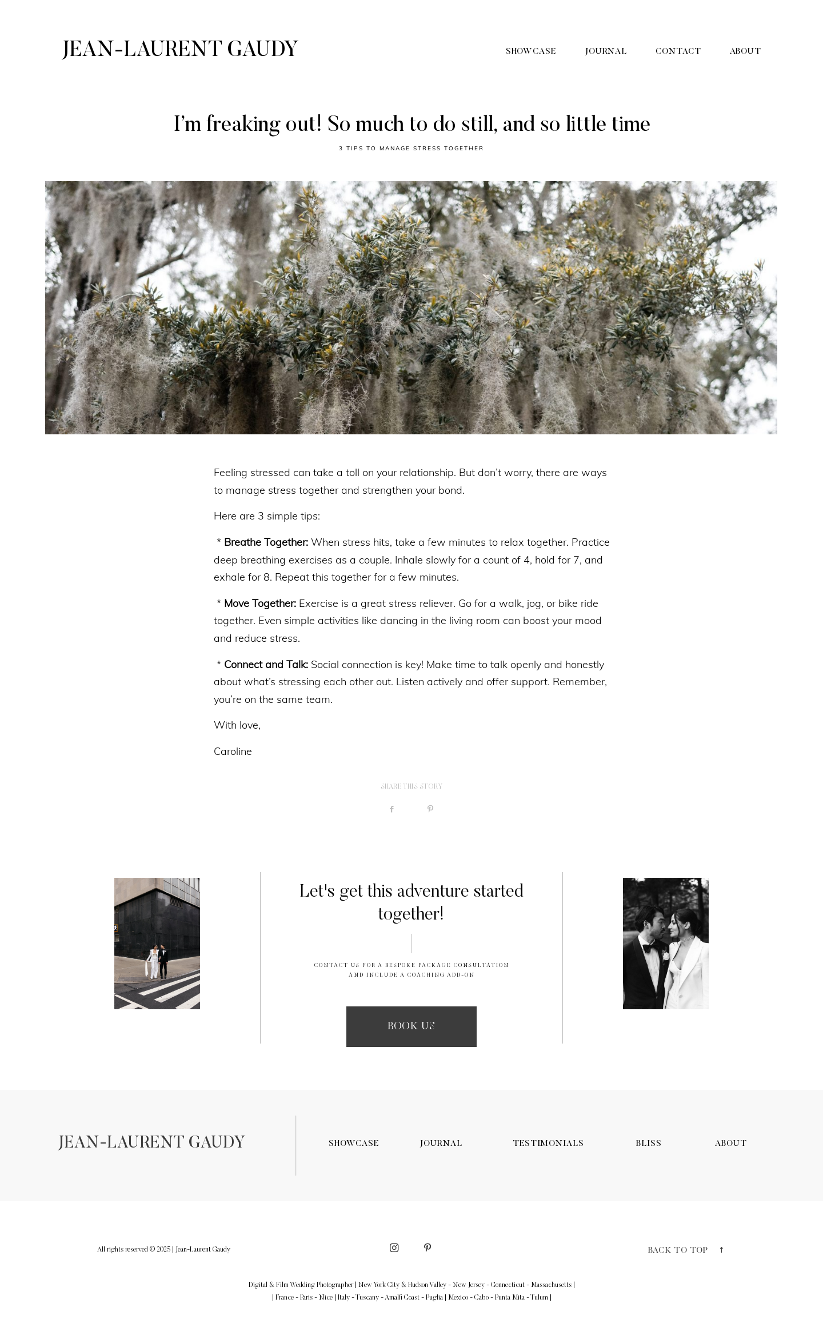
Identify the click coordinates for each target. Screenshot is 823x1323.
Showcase (531, 51)
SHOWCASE (354, 1144)
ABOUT (731, 1144)
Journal (606, 51)
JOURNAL (441, 1144)
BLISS (649, 1144)
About (746, 51)
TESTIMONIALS (548, 1144)
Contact (678, 51)
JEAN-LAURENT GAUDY (152, 1144)
